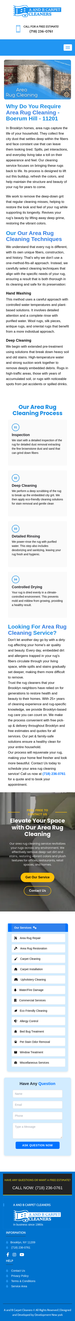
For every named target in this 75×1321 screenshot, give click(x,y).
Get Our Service (37, 877)
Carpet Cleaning (30, 958)
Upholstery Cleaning (33, 979)
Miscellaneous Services (34, 1062)
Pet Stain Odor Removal (35, 1041)
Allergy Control (29, 1021)
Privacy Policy (17, 1275)
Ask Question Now (37, 1145)
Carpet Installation (31, 969)
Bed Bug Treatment (32, 1031)
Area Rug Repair (30, 938)
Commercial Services (32, 1000)
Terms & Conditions (20, 1281)
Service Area (16, 1286)
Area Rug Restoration (33, 948)
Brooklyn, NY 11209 (20, 1242)
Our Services (28, 927)
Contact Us (37, 890)
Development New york (49, 1315)
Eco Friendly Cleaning (33, 1010)
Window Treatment (31, 1052)
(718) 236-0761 (54, 774)
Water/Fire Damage (31, 990)
